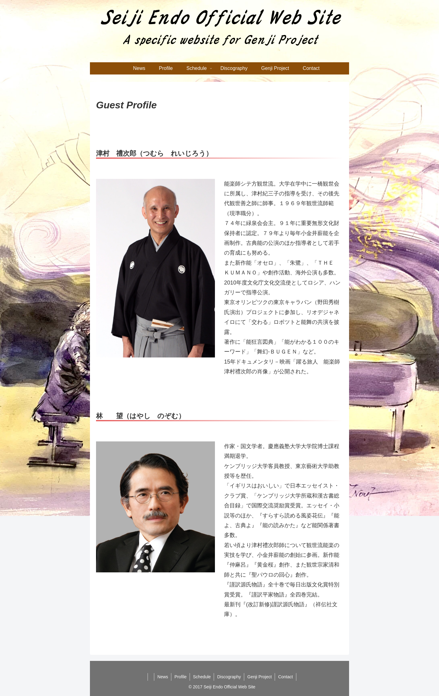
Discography (229, 676)
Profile (180, 676)
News (162, 676)
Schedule (202, 676)
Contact (285, 676)
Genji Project (259, 676)
